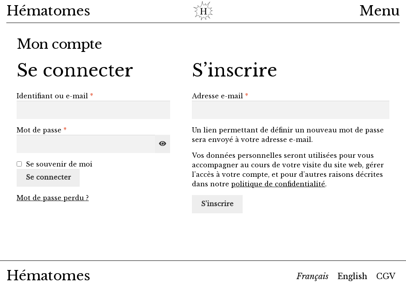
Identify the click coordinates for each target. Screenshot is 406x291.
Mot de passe (61, 129)
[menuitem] (312, 276)
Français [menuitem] (313, 276)
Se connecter (48, 177)
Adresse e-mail (239, 95)
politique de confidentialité (278, 184)
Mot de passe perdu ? (53, 198)
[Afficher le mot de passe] (162, 144)
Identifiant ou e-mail (74, 95)
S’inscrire (217, 204)
